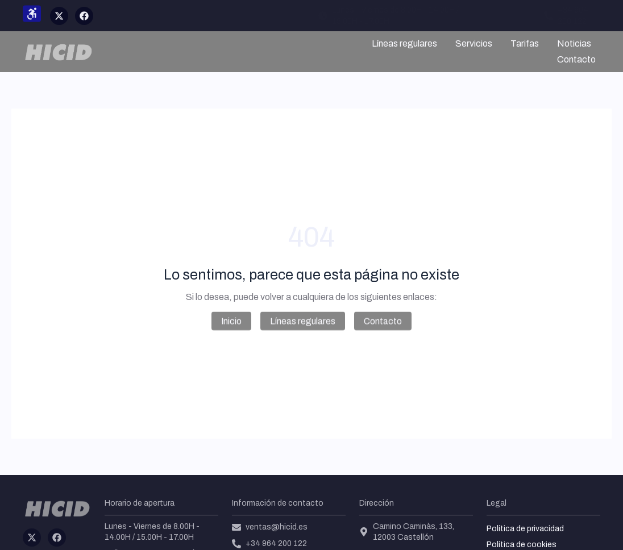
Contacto (576, 59)
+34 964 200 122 (276, 543)
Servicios (473, 43)
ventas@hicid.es (522, 15)
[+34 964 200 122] (548, 15)
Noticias (574, 43)
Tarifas (524, 43)
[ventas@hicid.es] (482, 15)
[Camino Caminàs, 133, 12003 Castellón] (363, 531)
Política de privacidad (525, 528)
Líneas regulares (404, 43)
